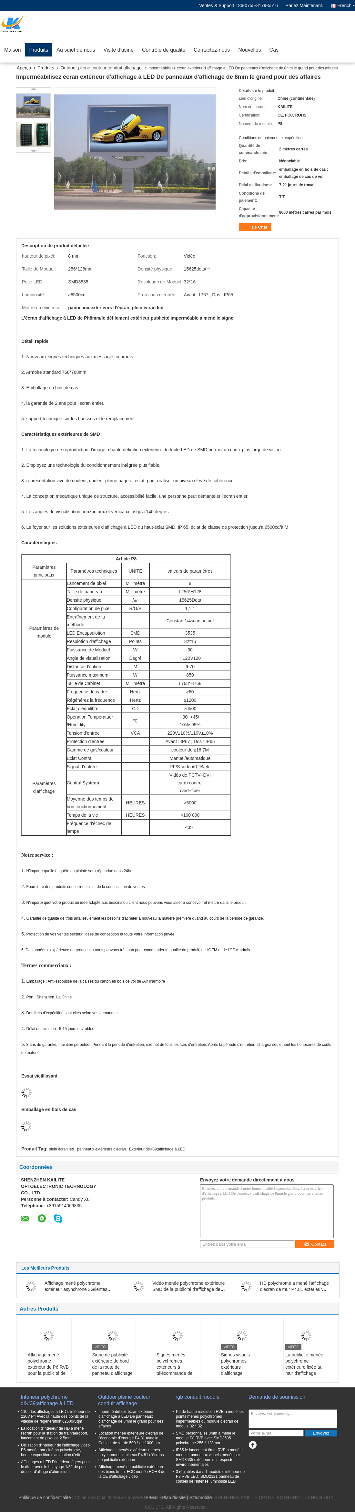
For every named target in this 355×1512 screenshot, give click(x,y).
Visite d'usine (118, 50)
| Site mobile (199, 1497)
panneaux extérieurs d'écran (101, 1149)
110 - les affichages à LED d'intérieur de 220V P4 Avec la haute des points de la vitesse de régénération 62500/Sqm (55, 1416)
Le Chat (255, 227)
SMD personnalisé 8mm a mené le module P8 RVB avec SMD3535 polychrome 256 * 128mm (205, 1438)
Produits (38, 50)
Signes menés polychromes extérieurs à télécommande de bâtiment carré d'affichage (174, 1370)
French (346, 5)
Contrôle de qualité (163, 50)
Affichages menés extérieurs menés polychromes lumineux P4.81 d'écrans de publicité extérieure (131, 1455)
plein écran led (61, 1149)
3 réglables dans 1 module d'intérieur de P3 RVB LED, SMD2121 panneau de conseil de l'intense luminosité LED (210, 1476)
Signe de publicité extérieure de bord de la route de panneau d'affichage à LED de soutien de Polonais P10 (112, 1370)
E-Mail (152, 1497)
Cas (274, 50)
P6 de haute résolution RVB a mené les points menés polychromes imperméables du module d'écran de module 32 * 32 (210, 1418)
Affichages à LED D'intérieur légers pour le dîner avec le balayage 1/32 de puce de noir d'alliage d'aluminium (55, 1467)
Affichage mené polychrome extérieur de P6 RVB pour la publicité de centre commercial (48, 1367)
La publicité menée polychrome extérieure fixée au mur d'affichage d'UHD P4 (304, 1367)
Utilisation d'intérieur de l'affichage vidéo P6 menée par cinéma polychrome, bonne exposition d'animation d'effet (55, 1450)
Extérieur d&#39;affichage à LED (157, 1149)
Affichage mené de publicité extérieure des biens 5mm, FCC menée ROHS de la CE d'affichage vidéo (131, 1472)
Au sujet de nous (75, 50)
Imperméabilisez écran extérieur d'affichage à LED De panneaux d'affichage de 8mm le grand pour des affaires (130, 1418)
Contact (315, 1244)
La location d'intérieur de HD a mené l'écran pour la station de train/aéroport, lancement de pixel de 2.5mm (54, 1433)
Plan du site (174, 1497)
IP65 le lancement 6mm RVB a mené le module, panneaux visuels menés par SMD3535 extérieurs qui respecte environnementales (210, 1457)
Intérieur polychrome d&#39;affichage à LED (47, 1400)
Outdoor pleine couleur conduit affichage (101, 67)
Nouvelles (249, 50)
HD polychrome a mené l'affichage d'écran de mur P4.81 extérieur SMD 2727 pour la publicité (294, 1289)
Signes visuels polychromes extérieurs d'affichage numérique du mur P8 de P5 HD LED (239, 1370)
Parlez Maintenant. (304, 5)
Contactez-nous (212, 50)
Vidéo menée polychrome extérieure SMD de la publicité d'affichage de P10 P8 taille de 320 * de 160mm (188, 1289)
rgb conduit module (197, 1397)
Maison (12, 50)
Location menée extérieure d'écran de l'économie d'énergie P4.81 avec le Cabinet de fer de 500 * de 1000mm (130, 1438)
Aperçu (24, 67)
